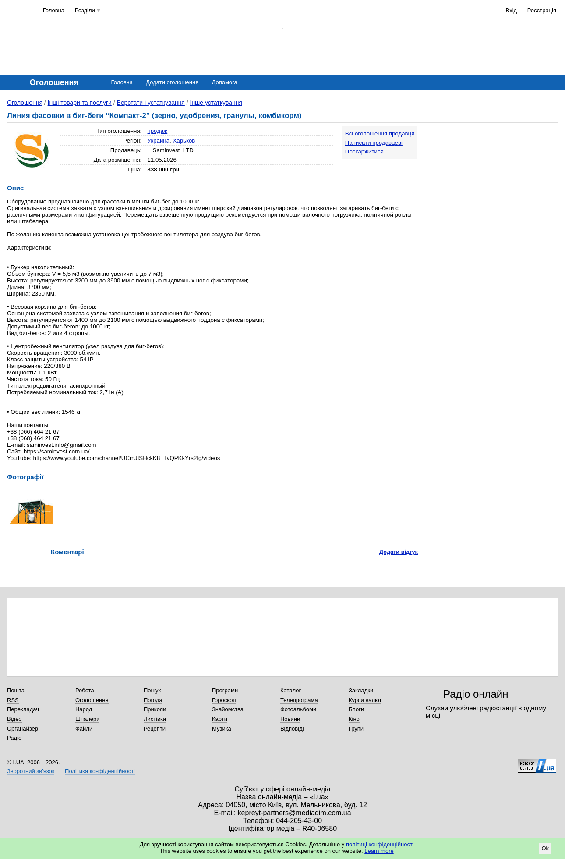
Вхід (511, 10)
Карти (219, 719)
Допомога (224, 82)
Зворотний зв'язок (30, 771)
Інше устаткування (216, 102)
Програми (225, 690)
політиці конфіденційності (380, 844)
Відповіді (292, 728)
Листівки (155, 719)
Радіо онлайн (475, 694)
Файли (83, 728)
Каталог (290, 690)
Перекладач (23, 709)
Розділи (85, 10)
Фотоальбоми (298, 709)
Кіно (354, 719)
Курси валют (365, 700)
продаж (158, 131)
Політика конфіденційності (100, 771)
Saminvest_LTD (173, 150)
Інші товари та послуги (80, 102)
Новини (290, 719)
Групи (356, 728)
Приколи (155, 709)
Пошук (152, 690)
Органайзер (22, 728)
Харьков (184, 140)
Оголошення (24, 102)
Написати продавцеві (374, 142)
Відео (14, 719)
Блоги (356, 709)
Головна (53, 10)
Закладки (361, 690)
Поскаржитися (364, 151)
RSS (13, 700)
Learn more (378, 851)
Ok (545, 848)
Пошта (16, 690)
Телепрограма (299, 700)
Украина (159, 140)
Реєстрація (541, 10)
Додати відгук (398, 552)
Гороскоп (224, 700)
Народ (83, 709)
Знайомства (228, 709)
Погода (153, 700)
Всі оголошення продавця (380, 133)
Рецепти (155, 728)
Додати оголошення (172, 82)
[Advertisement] (492, 180)
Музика (221, 728)
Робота (84, 690)
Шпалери (87, 719)
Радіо (14, 737)
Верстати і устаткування (150, 102)
